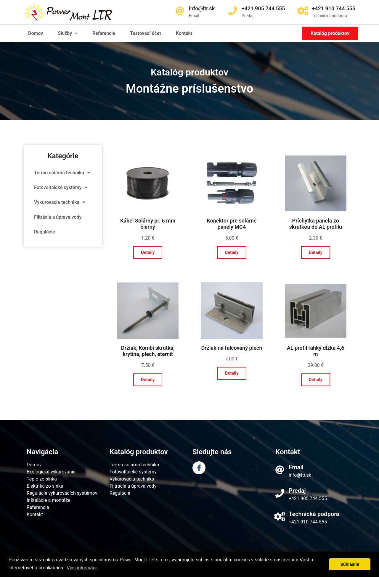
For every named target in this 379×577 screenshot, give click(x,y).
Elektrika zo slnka (45, 486)
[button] (330, 33)
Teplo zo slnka (42, 479)
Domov (35, 33)
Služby (68, 33)
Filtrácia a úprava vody (57, 217)
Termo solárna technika (62, 172)
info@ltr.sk (300, 475)
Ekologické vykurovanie (51, 472)
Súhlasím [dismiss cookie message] (349, 564)
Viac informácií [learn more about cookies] (82, 567)
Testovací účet (145, 33)
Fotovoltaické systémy (60, 187)
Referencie (103, 33)
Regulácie (44, 232)
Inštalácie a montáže (48, 500)
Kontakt (184, 33)
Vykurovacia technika (59, 202)
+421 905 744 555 (308, 498)
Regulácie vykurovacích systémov (62, 493)
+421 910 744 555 (308, 522)
